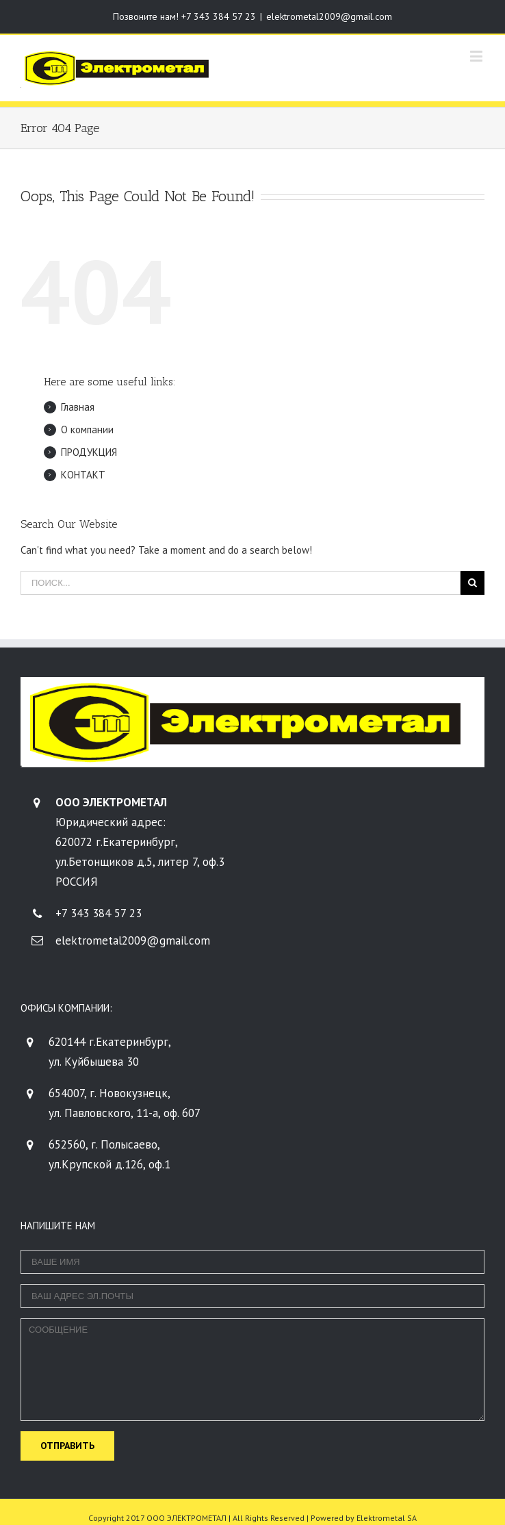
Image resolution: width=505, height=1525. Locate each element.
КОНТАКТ (83, 474)
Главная (77, 406)
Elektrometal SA (387, 1518)
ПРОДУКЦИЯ (89, 452)
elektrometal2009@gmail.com (329, 16)
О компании (87, 429)
